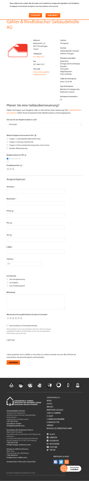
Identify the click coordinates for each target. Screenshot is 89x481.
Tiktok (51, 450)
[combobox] (9, 263)
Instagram (53, 444)
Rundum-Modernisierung (18, 148)
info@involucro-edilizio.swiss (17, 457)
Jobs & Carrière (54, 413)
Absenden (13, 363)
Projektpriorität (14, 166)
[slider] (11, 169)
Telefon (10, 259)
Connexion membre (56, 419)
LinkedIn (52, 438)
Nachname (11, 199)
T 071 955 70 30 (12, 421)
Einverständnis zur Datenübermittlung (23, 326)
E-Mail (9, 247)
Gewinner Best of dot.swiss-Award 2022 (21, 462)
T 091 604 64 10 (12, 455)
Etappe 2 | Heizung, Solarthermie (21, 142)
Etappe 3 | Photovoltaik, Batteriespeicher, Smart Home (29, 145)
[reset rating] (8, 318)
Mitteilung (11, 292)
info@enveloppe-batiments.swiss (19, 445)
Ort (9, 235)
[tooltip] (35, 135)
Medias (50, 407)
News (49, 401)
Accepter (35, 15)
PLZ (9, 223)
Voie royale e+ (53, 398)
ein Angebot (13, 283)
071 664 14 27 (39, 57)
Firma (10, 211)
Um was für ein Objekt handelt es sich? (22, 120)
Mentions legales (55, 410)
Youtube (52, 447)
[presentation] (23, 347)
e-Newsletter (53, 422)
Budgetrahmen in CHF (16, 155)
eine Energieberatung (17, 279)
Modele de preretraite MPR (59, 429)
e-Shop (50, 416)
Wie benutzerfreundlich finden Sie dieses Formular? (27, 315)
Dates (49, 404)
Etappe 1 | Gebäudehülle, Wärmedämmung (24, 139)
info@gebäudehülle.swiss (16, 426)
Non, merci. (53, 15)
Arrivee (50, 426)
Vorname (10, 187)
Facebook (53, 441)
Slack (51, 434)
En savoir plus (15, 10)
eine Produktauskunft (17, 286)
